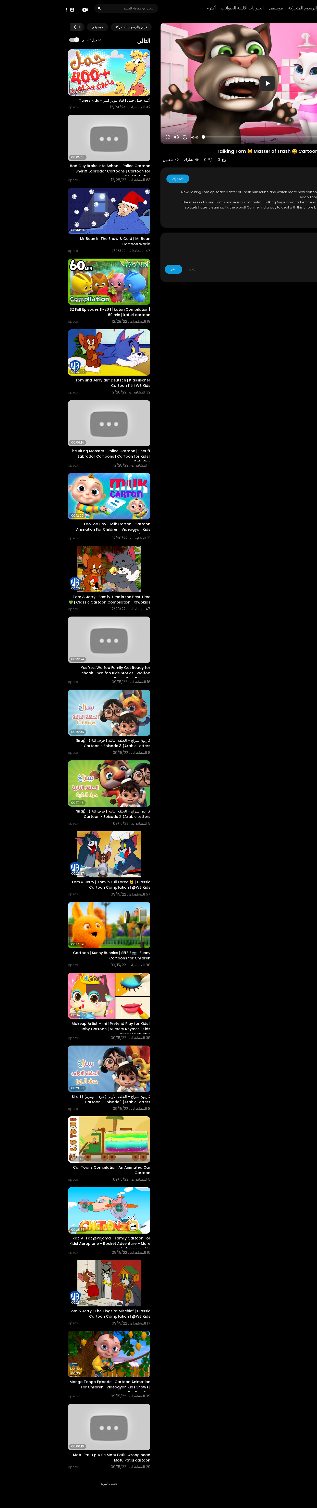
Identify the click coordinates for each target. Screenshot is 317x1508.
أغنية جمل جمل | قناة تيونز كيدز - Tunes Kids (53, 100)
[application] (206, 83)
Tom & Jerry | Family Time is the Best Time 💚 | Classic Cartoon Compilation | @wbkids (48, 599)
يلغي (130, 269)
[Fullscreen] (106, 137)
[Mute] (114, 137)
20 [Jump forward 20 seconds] (123, 137)
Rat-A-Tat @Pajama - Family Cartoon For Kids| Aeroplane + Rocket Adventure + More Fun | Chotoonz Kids (48, 1243)
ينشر (112, 269)
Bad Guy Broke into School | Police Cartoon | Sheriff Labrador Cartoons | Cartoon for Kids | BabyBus (48, 171)
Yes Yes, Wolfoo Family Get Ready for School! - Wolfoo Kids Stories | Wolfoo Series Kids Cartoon (53, 673)
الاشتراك (116, 179)
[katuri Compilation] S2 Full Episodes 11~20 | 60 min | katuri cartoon (48, 312)
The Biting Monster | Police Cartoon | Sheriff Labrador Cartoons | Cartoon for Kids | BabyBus (48, 456)
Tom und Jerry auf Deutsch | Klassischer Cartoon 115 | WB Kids (51, 383)
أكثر (148, 8)
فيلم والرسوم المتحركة (245, 8)
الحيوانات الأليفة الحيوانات (180, 8)
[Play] (306, 137)
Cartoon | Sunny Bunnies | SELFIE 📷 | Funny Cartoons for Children (50, 955)
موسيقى (213, 8)
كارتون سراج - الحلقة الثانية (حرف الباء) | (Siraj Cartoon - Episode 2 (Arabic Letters (52, 814)
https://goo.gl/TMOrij (281, 192)
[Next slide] (13, 27)
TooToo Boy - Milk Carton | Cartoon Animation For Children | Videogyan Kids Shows (52, 529)
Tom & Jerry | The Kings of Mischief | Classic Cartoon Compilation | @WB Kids (48, 1313)
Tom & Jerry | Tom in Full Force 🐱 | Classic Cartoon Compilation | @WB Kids (49, 884)
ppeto (284, 178)
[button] (9, 9)
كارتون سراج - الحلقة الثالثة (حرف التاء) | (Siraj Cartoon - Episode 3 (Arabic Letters (52, 743)
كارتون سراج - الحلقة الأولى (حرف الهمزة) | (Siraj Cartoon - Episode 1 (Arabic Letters (49, 1099)
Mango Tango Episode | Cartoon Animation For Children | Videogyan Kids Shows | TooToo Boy (48, 1387)
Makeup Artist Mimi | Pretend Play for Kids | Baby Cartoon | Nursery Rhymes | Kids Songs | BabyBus (49, 1029)
